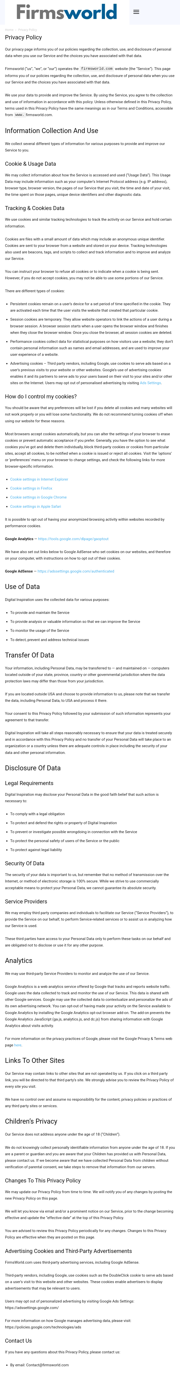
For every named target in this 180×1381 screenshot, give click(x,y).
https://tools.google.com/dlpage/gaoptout (73, 538)
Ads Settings (150, 382)
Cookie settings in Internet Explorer (39, 479)
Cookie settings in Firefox (31, 488)
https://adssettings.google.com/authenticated (76, 571)
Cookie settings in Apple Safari (35, 506)
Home (9, 30)
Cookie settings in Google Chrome (38, 497)
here (17, 1044)
